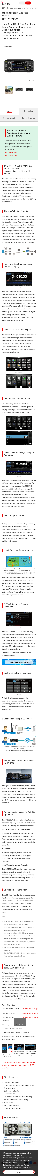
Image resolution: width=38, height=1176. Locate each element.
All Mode (26, 8)
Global (28, 3)
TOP (3, 8)
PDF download (10, 152)
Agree (19, 1172)
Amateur (18, 8)
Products (10, 8)
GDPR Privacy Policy (10, 1167)
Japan (22, 3)
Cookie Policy (26, 1167)
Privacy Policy (23, 1165)
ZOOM (32, 80)
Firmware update (11, 155)
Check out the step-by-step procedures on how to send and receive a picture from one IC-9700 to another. (18, 1065)
